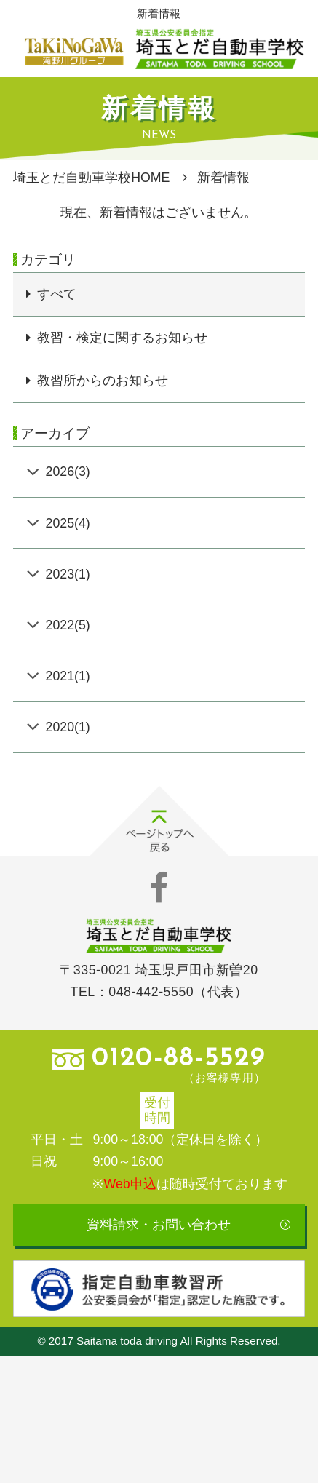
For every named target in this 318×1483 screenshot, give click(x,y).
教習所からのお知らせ (102, 380)
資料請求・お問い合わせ (159, 1224)
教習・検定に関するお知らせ (122, 337)
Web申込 (129, 1184)
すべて (56, 294)
